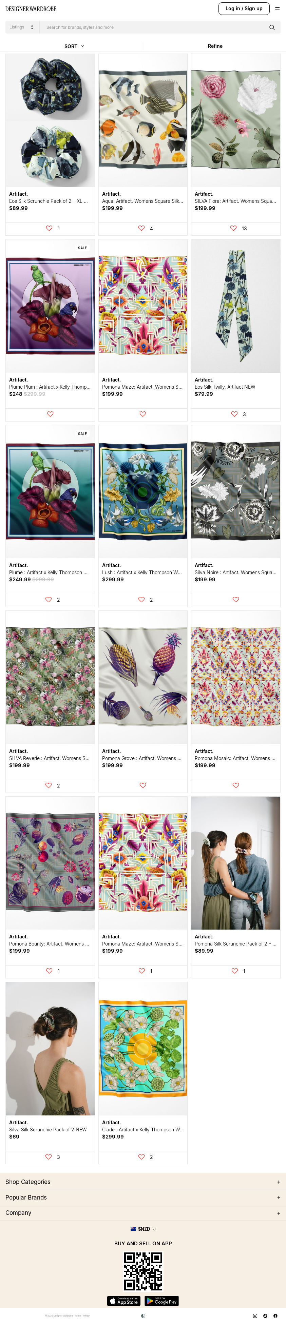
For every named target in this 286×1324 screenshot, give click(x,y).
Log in (233, 8)
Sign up (254, 8)
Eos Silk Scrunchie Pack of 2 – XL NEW (52, 201)
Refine (215, 46)
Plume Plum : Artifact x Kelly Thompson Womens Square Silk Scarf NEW (87, 387)
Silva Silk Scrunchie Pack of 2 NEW (48, 1129)
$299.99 (113, 579)
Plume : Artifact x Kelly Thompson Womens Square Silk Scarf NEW (81, 572)
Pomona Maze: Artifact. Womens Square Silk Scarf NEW (164, 387)
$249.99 (31, 579)
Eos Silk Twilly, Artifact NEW (225, 387)
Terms (78, 1316)
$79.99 (204, 394)
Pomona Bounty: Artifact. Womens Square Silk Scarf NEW (72, 944)
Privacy (86, 1316)
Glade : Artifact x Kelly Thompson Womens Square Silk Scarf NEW (174, 1129)
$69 (14, 1136)
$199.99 (112, 208)
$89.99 (18, 208)
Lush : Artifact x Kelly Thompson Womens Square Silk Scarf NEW (173, 572)
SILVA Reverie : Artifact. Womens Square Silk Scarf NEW (71, 758)
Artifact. (18, 194)
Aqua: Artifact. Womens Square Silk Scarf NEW (153, 201)
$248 (27, 394)
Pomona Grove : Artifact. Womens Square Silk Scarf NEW (165, 758)
